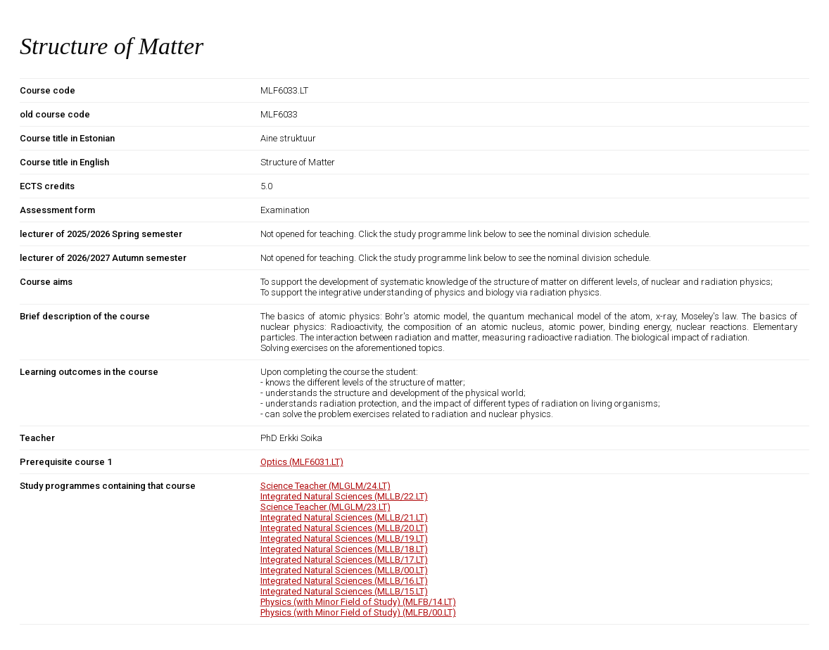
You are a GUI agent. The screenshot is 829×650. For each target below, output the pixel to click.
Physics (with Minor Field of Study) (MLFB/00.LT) (358, 612)
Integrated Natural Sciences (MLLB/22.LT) (344, 496)
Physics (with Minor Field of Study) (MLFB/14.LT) (358, 602)
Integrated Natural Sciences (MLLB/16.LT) (344, 580)
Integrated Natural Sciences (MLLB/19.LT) (344, 538)
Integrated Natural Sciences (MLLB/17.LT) (344, 559)
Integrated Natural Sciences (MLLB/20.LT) (344, 528)
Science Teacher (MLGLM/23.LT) (325, 507)
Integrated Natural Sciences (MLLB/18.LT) (344, 549)
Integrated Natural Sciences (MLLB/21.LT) (344, 517)
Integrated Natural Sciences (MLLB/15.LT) (344, 591)
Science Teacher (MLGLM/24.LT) (325, 485)
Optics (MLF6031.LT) (301, 462)
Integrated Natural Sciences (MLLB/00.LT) (344, 570)
